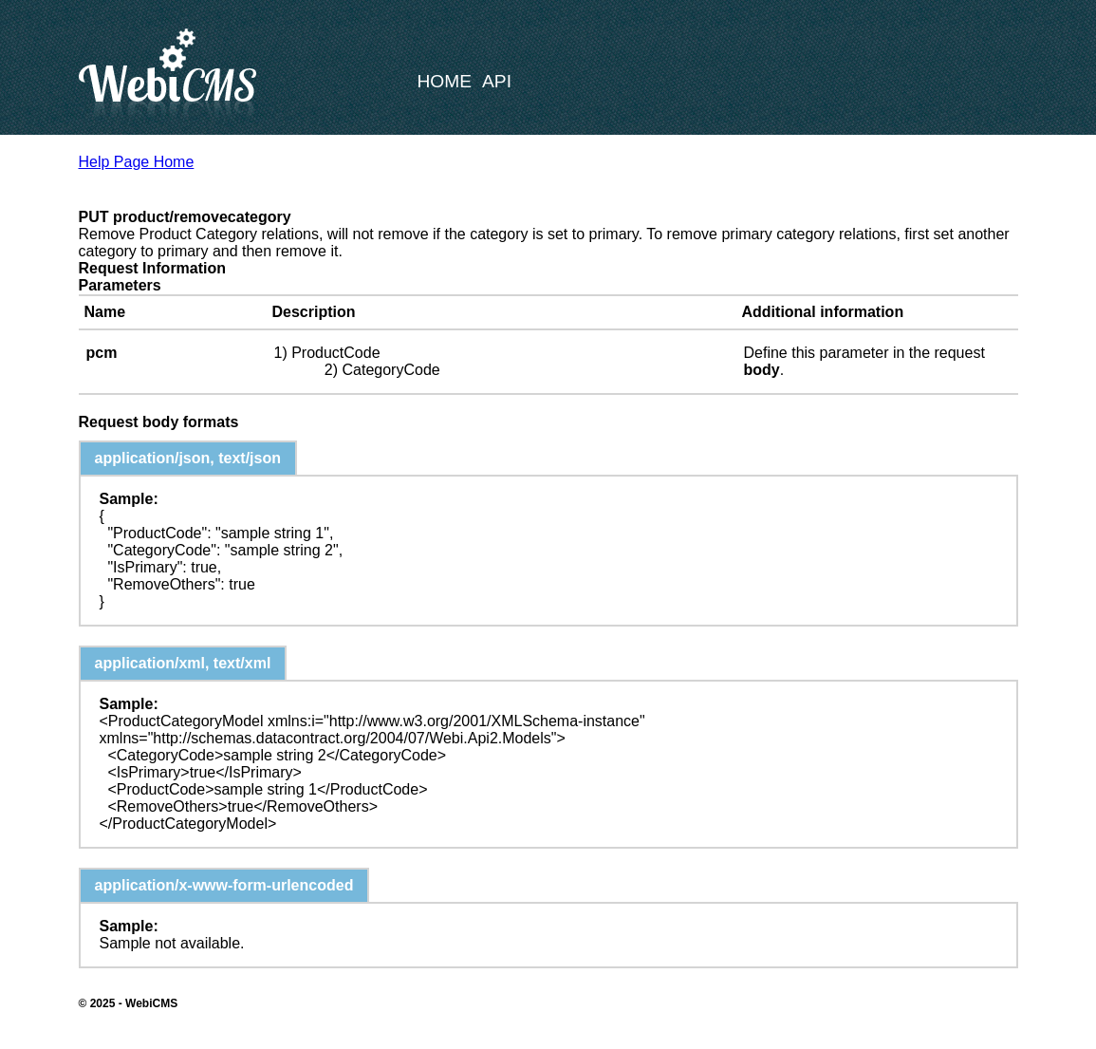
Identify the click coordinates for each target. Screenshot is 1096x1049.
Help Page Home (137, 162)
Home (445, 81)
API (496, 81)
